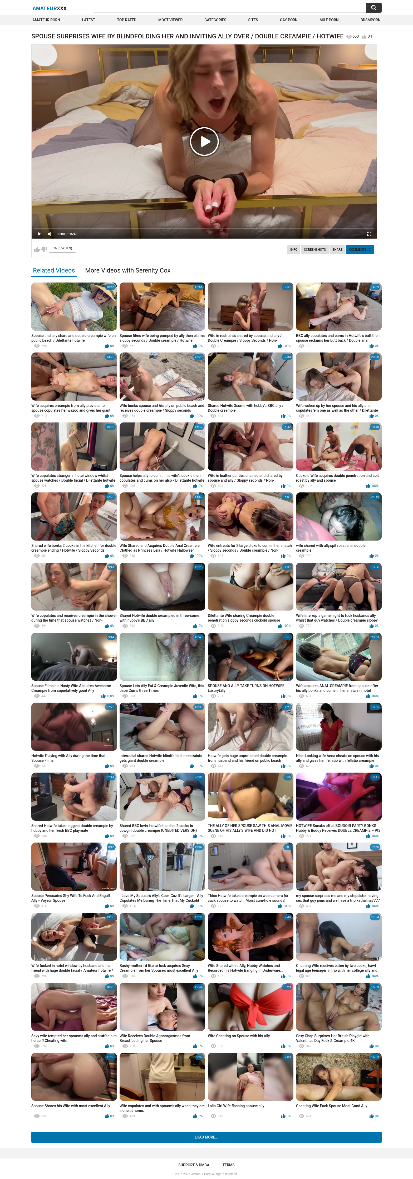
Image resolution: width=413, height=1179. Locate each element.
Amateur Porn (46, 20)
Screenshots (315, 249)
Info (293, 249)
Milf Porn (328, 20)
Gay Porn (289, 20)
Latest (88, 20)
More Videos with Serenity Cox (127, 270)
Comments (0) (360, 249)
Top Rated (126, 20)
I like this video (37, 249)
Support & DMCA (193, 1165)
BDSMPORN (371, 20)
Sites (253, 20)
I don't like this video (44, 249)
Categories (215, 20)
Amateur (50, 8)
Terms (229, 1165)
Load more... (206, 1137)
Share (337, 249)
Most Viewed (170, 20)
